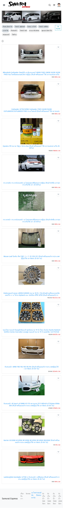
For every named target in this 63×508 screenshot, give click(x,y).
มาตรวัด (5, 30)
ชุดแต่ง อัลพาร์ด (47, 30)
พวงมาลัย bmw (34, 30)
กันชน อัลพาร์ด (7, 26)
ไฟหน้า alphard (20, 26)
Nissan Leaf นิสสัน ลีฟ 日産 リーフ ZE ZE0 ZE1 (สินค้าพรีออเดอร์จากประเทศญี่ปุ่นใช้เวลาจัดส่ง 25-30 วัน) (32, 257)
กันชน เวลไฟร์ (31, 26)
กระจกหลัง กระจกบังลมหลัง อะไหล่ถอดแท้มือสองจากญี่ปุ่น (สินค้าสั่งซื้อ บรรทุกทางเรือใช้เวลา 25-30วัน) (31, 184)
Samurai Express (10, 498)
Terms (28, 494)
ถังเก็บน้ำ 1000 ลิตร (49, 499)
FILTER (58, 28)
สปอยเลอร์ (6, 34)
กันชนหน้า (14, 30)
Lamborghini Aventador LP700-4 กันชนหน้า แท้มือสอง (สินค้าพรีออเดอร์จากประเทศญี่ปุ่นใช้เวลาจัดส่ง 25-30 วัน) (31, 478)
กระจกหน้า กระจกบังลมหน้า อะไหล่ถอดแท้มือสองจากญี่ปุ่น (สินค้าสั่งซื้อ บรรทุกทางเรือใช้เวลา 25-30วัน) (31, 221)
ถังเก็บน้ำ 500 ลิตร (43, 499)
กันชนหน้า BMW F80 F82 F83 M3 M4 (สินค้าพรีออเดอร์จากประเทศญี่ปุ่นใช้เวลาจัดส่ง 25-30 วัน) (31, 368)
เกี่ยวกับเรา (22, 496)
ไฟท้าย (14, 34)
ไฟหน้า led (23, 30)
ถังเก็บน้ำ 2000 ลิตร (60, 499)
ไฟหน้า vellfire (43, 26)
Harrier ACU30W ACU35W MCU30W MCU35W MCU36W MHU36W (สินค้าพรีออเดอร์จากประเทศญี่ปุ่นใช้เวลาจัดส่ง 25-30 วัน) (31, 441)
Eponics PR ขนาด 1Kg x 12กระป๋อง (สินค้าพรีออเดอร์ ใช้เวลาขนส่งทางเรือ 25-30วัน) (31, 147)
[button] (59, 5)
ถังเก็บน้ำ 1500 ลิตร (54, 499)
